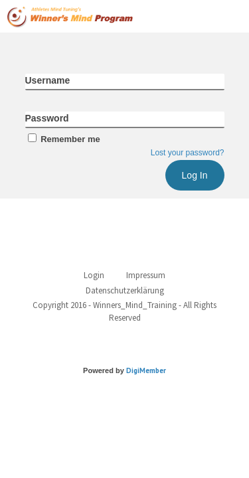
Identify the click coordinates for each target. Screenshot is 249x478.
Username (47, 80)
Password (47, 118)
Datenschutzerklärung (125, 290)
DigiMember (146, 370)
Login (94, 275)
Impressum (145, 275)
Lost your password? (187, 152)
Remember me (62, 139)
